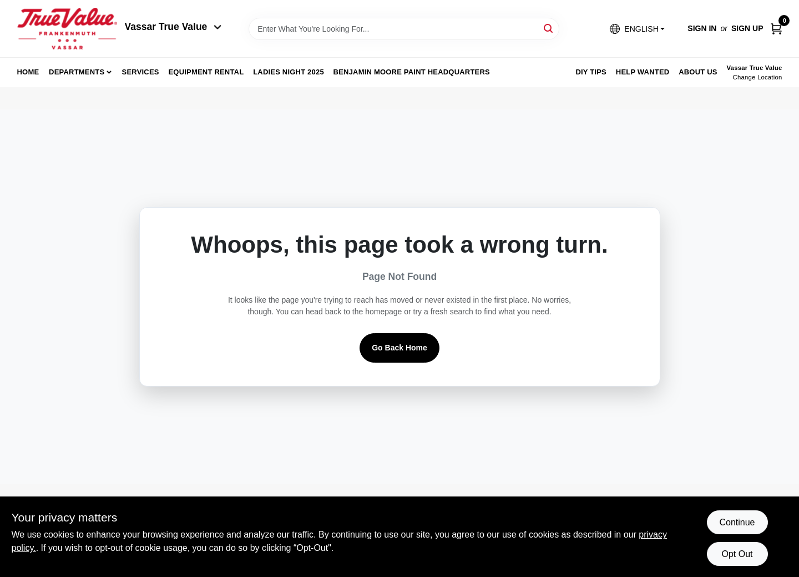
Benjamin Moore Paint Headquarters (411, 72)
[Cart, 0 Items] (776, 28)
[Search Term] (404, 29)
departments (76, 72)
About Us (698, 72)
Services (140, 72)
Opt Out (736, 554)
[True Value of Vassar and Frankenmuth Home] (67, 28)
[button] (637, 29)
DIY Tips (590, 72)
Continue (737, 522)
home (28, 72)
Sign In (701, 28)
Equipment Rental (206, 72)
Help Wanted (643, 72)
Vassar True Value (173, 26)
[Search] (549, 28)
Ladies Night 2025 (288, 72)
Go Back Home (399, 347)
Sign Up (747, 28)
